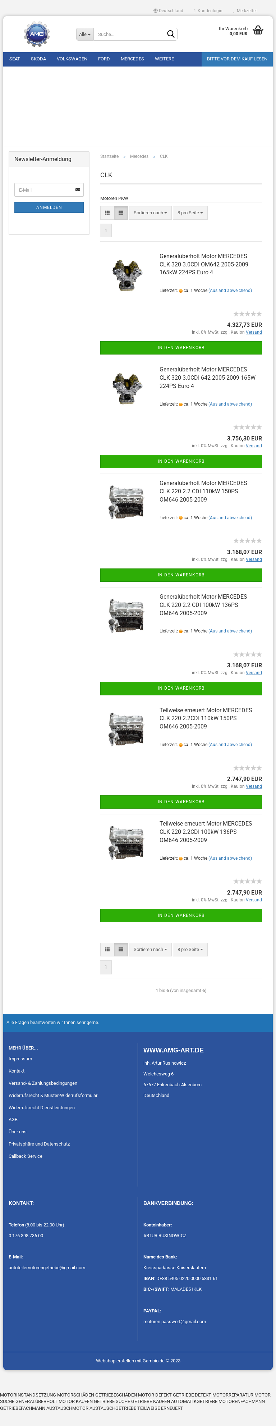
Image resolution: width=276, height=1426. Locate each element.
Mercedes (132, 58)
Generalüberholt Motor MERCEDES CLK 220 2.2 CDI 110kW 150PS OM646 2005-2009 (203, 505)
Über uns (18, 1146)
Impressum (20, 1072)
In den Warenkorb (181, 362)
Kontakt (16, 1085)
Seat (14, 58)
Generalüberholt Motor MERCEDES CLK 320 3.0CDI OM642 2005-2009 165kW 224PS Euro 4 (204, 278)
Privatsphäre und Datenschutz (39, 1158)
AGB (13, 1134)
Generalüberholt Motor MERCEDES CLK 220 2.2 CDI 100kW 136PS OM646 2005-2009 (203, 619)
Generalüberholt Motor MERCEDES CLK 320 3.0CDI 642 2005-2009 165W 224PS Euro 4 (208, 392)
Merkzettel (245, 10)
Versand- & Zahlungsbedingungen (43, 1097)
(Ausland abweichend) (230, 304)
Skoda (38, 58)
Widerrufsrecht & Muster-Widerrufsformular (53, 1109)
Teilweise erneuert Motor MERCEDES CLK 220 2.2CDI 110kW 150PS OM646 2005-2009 (206, 732)
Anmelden (49, 221)
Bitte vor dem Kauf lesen (237, 58)
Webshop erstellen (115, 1374)
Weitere (164, 58)
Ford (104, 58)
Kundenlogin (208, 10)
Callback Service (25, 1170)
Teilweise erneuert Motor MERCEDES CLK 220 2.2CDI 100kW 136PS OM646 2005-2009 (206, 846)
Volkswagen (72, 58)
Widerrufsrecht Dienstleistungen (42, 1121)
